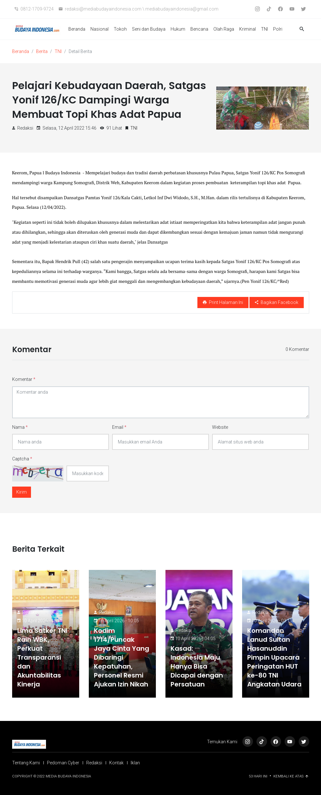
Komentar (23, 379)
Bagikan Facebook (276, 302)
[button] (301, 29)
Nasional (99, 29)
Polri (277, 29)
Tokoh (120, 29)
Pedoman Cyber (63, 762)
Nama (20, 427)
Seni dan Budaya (148, 29)
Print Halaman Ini (223, 302)
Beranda (76, 29)
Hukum (178, 29)
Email (119, 427)
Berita (42, 51)
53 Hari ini (258, 776)
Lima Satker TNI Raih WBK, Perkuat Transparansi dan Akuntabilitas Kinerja (42, 657)
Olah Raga (223, 29)
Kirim (21, 492)
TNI (264, 29)
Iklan (135, 762)
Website (220, 427)
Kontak (116, 762)
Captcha (22, 458)
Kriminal (247, 29)
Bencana (199, 29)
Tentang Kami (26, 762)
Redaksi (30, 612)
